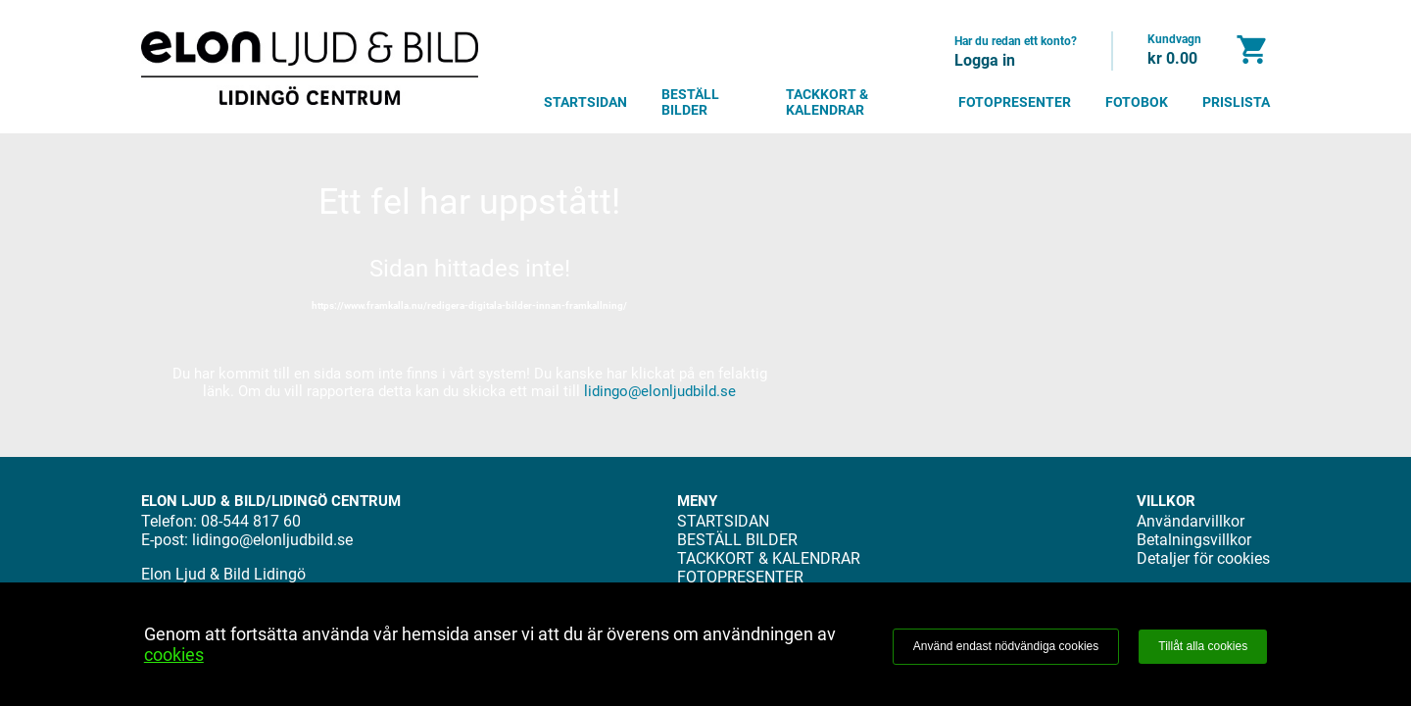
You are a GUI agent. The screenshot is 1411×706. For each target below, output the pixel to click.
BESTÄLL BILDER (690, 102)
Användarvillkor (1190, 521)
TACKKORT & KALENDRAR (827, 102)
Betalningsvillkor (1194, 539)
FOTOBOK (1136, 102)
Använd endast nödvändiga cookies (1005, 646)
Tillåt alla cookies (1202, 646)
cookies (174, 654)
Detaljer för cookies (1203, 558)
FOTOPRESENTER (1014, 102)
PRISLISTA (1236, 102)
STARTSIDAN (585, 102)
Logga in (984, 60)
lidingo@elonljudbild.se (660, 391)
